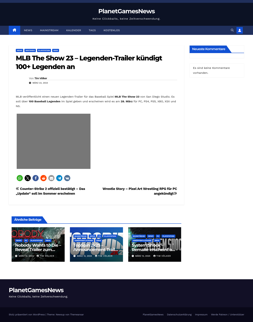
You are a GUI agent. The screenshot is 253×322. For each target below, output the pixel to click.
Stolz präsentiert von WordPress (27, 314)
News (28, 30)
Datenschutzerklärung (179, 314)
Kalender (73, 30)
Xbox (55, 50)
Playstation (44, 50)
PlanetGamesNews (126, 11)
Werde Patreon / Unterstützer (227, 314)
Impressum (201, 314)
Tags (92, 30)
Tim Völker (40, 78)
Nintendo (30, 50)
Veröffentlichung (83, 240)
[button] (232, 30)
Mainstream (49, 30)
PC (26, 240)
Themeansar (77, 314)
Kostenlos (111, 30)
